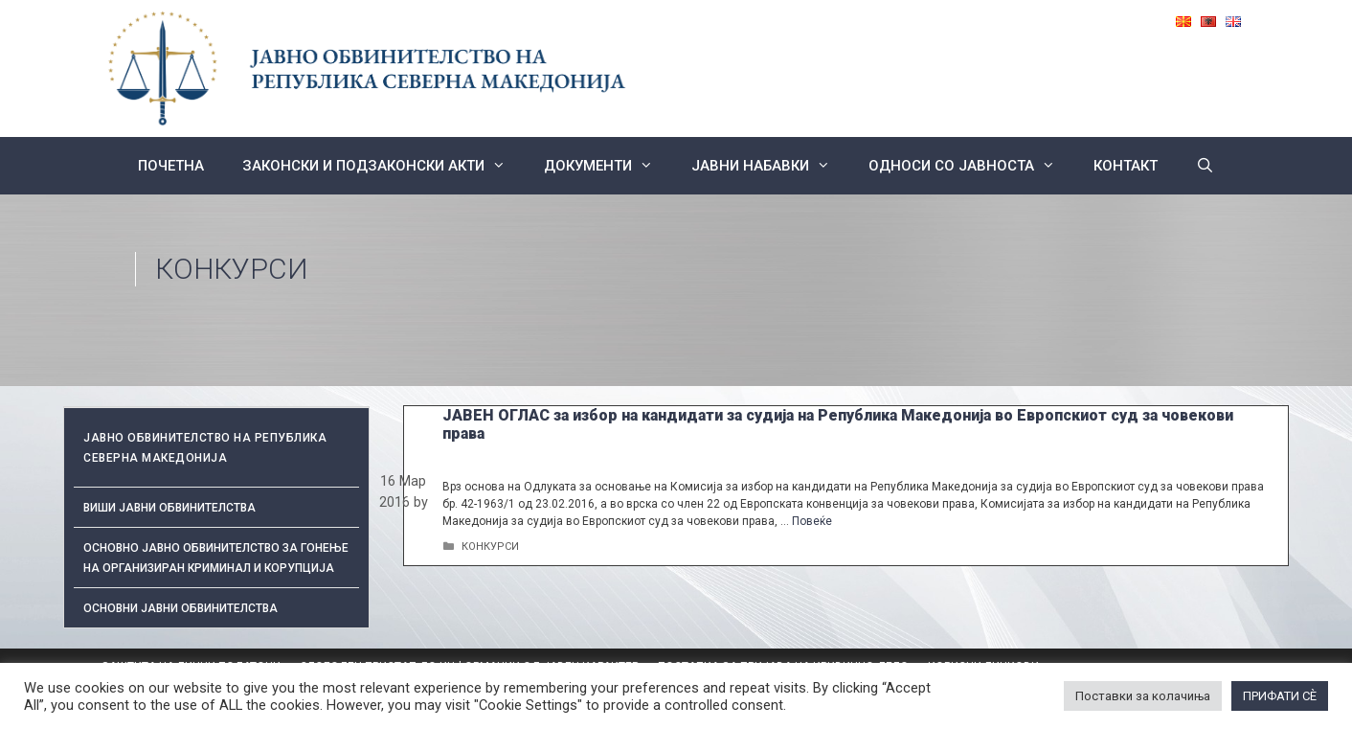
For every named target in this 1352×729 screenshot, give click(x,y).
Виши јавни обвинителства (169, 507)
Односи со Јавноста (971, 165)
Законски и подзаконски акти (383, 165)
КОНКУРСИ (490, 546)
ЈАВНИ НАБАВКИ (770, 165)
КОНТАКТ (1125, 165)
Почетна (171, 165)
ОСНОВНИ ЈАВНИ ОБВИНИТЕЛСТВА (180, 608)
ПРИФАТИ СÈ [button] (1280, 696)
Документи (608, 165)
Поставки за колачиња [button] (1142, 696)
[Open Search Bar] (1205, 165)
